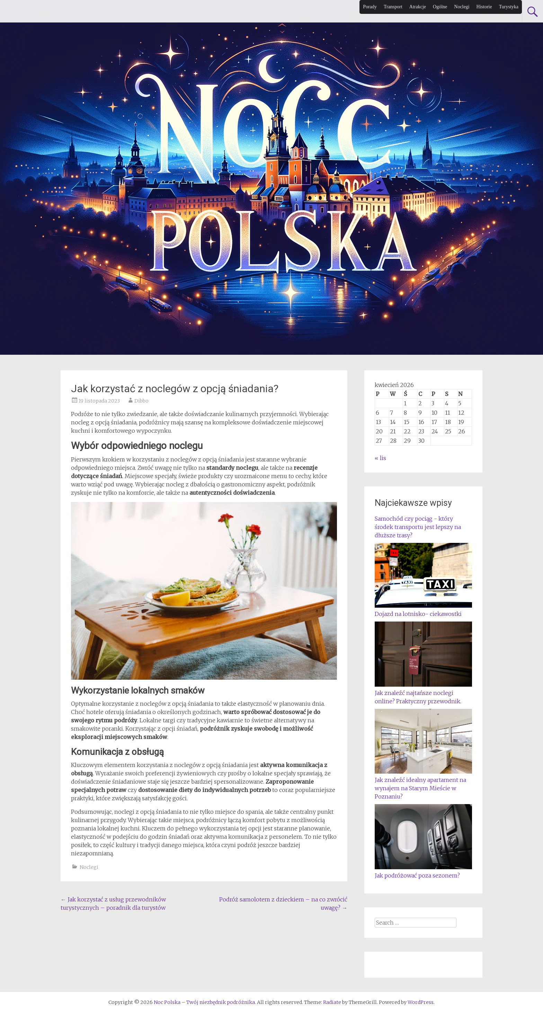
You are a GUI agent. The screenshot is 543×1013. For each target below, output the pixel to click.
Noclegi (461, 6)
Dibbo (141, 401)
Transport (393, 6)
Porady (370, 6)
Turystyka (508, 6)
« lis (380, 458)
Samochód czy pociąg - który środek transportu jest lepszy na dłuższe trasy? (418, 527)
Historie (484, 6)
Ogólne (440, 6)
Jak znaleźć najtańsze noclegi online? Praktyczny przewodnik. (423, 693)
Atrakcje (417, 6)
